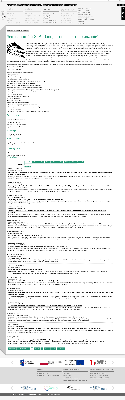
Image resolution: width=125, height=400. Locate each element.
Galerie (91, 19)
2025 (41, 162)
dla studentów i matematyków (67, 18)
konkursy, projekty (68, 22)
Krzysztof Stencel (21, 124)
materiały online (67, 15)
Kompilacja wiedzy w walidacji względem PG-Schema (25, 269)
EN (123, 5)
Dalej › (53, 348)
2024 (47, 162)
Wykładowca (12, 19)
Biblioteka (82, 18)
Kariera (82, 21)
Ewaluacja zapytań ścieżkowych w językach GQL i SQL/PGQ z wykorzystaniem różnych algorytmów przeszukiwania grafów (48, 340)
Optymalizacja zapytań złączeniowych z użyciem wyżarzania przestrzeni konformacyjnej (37, 247)
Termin (21, 162)
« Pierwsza (12, 348)
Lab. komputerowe (84, 12)
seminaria (47, 15)
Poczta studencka (84, 14)
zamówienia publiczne (33, 24)
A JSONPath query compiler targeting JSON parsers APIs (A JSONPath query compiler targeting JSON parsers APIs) (45, 305)
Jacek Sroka (16, 122)
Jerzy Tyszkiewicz (21, 127)
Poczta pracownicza (85, 16)
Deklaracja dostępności (72, 379)
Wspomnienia (83, 19)
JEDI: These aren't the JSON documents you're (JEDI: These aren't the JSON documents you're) (38, 281)
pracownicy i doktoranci (33, 20)
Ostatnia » (61, 348)
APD (90, 8)
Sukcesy (81, 23)
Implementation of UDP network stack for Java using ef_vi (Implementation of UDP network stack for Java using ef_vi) (47, 317)
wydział (28, 9)
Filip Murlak (16, 120)
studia (10, 9)
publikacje (47, 17)
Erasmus (10, 20)
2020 (73, 162)
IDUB (45, 24)
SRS (87, 8)
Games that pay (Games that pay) (19, 258)
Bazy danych (12, 153)
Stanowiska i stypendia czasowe (48, 375)
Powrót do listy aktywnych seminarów (18, 30)
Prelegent (20, 164)
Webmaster (67, 377)
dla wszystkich (66, 20)
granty (46, 19)
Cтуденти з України (14, 22)
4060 (19, 135)
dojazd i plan (30, 13)
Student (10, 15)
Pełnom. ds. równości (14, 24)
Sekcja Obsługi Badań (50, 20)
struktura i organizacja (33, 15)
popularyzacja (67, 9)
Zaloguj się (121, 0)
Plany (87, 10)
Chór (88, 18)
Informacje (67, 373)
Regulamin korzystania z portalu (75, 380)
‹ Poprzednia (22, 348)
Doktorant (11, 17)
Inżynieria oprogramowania (16, 155)
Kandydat (11, 13)
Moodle (81, 10)
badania (46, 9)
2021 (66, 162)
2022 (60, 162)
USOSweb (81, 8)
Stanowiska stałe (43, 373)
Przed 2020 (80, 162)
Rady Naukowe (30, 19)
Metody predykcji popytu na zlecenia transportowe (25, 235)
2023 (54, 162)
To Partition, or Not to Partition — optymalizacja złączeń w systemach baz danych (35, 199)
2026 (34, 162)
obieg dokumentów (50, 22)
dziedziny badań (49, 13)
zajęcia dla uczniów (68, 13)
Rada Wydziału (30, 17)
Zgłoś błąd (67, 375)
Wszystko (28, 162)
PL (119, 5)
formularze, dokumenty (33, 22)
